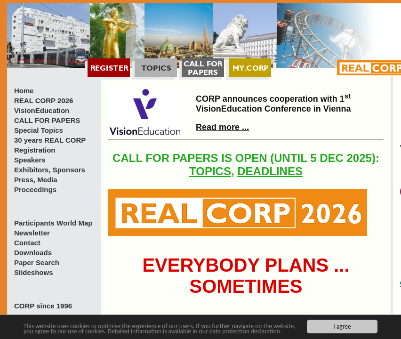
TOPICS (210, 171)
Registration (35, 150)
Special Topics (38, 130)
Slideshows (33, 272)
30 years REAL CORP (50, 140)
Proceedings (35, 190)
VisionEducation (41, 110)
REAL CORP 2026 (43, 101)
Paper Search (36, 262)
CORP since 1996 (43, 306)
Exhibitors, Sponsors (49, 170)
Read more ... (222, 127)
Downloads (33, 253)
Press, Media (35, 180)
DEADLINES (270, 171)
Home (24, 91)
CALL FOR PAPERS (47, 120)
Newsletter (32, 233)
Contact (27, 243)
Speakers (30, 160)
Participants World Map (53, 223)
